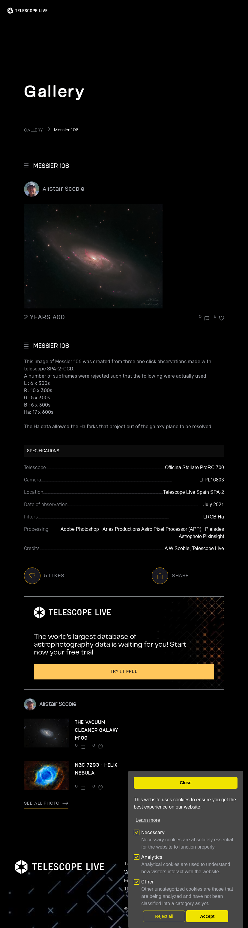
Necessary (153, 832)
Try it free (124, 672)
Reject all (164, 916)
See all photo (46, 803)
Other (147, 882)
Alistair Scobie (64, 188)
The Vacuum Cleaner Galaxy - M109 (98, 730)
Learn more (148, 820)
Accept (207, 916)
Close (185, 782)
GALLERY (33, 130)
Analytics (151, 857)
